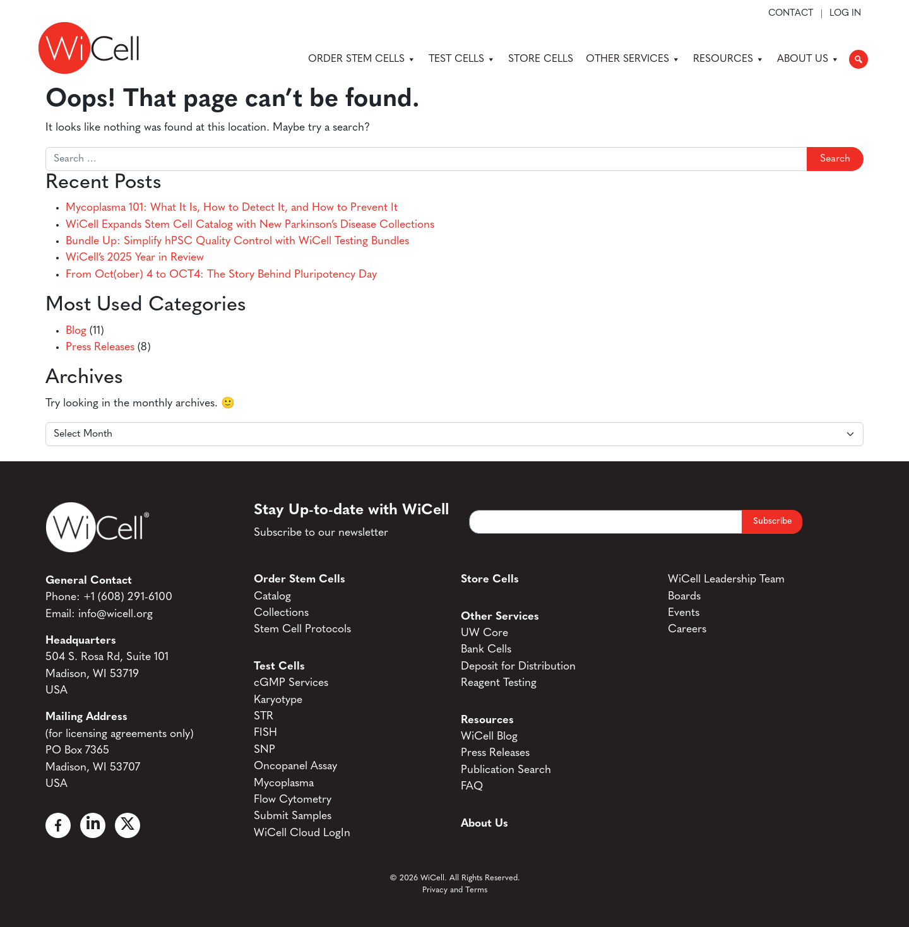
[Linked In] (92, 825)
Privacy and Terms (454, 890)
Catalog (272, 596)
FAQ (472, 786)
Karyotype (278, 700)
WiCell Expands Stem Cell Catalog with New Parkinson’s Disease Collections (250, 225)
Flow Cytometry (292, 799)
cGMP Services (291, 683)
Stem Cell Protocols (302, 629)
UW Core (484, 633)
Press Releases (100, 347)
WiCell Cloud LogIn (302, 833)
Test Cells (462, 59)
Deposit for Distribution (518, 666)
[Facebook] (58, 825)
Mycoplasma (284, 783)
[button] (858, 59)
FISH (265, 733)
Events (683, 613)
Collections (281, 613)
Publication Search (506, 770)
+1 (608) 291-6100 (127, 597)
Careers (687, 629)
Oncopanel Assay (295, 766)
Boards (684, 596)
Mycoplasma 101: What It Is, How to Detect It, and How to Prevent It (232, 208)
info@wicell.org (115, 614)
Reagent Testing (499, 683)
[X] (127, 825)
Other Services (633, 59)
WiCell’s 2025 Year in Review (135, 257)
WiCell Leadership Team (726, 579)
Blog (76, 331)
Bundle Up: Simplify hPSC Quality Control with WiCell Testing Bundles (237, 241)
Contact (791, 13)
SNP (264, 750)
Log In (845, 13)
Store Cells (540, 59)
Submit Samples (292, 816)
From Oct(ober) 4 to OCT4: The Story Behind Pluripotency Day (221, 274)
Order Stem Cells (362, 59)
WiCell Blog (489, 736)
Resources (728, 59)
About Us (808, 59)
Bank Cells (486, 649)
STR (263, 716)
